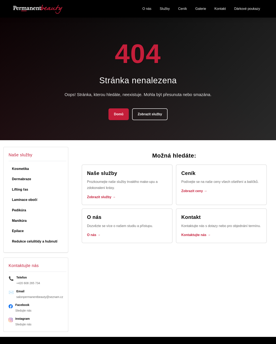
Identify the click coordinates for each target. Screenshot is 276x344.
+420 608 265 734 (28, 283)
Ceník (182, 8)
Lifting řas (20, 189)
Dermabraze (21, 179)
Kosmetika (20, 169)
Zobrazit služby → (101, 197)
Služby (165, 8)
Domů (118, 114)
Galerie (200, 8)
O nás (146, 8)
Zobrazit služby (150, 114)
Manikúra (19, 220)
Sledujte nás (23, 310)
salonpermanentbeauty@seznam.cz (39, 297)
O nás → (94, 235)
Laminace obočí (24, 200)
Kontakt (220, 8)
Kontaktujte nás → (196, 235)
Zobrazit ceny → (194, 191)
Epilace (18, 231)
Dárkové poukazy (247, 8)
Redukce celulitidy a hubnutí (34, 241)
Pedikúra (19, 210)
